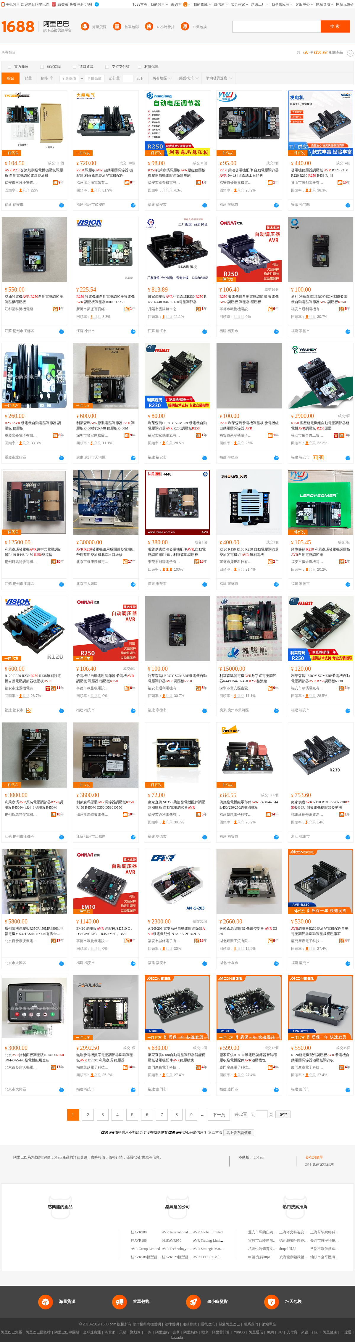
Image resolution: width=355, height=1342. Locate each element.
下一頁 (219, 1114)
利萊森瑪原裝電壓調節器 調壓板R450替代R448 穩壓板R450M (105, 425)
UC (280, 1332)
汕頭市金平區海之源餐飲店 (331, 1257)
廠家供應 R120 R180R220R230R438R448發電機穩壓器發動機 (320, 805)
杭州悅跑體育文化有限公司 (269, 1249)
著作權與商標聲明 (147, 1324)
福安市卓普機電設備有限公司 (164, 183)
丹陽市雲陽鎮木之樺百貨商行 (164, 309)
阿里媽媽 (190, 1332)
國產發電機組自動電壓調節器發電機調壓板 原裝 (320, 425)
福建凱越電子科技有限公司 (236, 814)
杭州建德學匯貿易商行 (307, 814)
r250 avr (258, 1157)
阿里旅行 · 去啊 (167, 1332)
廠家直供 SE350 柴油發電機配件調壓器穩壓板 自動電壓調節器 (176, 805)
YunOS (239, 1332)
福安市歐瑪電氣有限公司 (164, 435)
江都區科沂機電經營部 (21, 309)
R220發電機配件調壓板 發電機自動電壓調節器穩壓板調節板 (320, 1057)
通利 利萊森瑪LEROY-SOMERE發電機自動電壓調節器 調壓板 (319, 299)
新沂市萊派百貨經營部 (92, 309)
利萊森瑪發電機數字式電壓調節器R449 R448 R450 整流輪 (33, 552)
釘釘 (315, 1332)
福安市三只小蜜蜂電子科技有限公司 (21, 183)
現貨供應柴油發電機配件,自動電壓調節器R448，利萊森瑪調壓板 (177, 552)
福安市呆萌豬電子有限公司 (236, 435)
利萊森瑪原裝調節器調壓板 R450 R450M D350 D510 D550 (105, 805)
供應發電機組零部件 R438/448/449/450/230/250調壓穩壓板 (249, 805)
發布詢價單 (314, 1157)
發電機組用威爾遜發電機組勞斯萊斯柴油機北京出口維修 (105, 552)
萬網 (270, 1332)
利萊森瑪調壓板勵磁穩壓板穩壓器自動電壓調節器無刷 (176, 173)
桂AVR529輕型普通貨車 (180, 1257)
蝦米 (205, 1332)
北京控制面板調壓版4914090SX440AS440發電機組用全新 (34, 1057)
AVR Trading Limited (208, 1240)
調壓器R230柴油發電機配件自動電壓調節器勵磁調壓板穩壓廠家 (319, 931)
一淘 (147, 1332)
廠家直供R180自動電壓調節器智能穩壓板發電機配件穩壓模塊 (176, 1057)
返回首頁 (215, 1132)
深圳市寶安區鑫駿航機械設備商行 (92, 435)
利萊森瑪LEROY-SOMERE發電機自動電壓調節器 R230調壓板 (177, 425)
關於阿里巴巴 (229, 1324)
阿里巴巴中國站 (66, 1332)
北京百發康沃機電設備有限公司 (92, 562)
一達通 (346, 1332)
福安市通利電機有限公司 (307, 309)
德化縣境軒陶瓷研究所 (297, 1240)
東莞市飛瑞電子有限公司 (164, 562)
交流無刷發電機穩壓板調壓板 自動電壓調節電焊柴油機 (34, 173)
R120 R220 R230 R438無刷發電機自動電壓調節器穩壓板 (33, 678)
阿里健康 (330, 1332)
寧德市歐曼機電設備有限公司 (236, 309)
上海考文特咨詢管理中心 (298, 1232)
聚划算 (135, 1332)
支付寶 (292, 1332)
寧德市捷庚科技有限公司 (236, 562)
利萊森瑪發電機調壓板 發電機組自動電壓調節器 (249, 425)
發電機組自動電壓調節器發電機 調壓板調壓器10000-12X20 (105, 299)
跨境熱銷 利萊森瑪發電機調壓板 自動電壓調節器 (320, 552)
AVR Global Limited (207, 1232)
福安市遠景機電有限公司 (21, 688)
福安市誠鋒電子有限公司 (164, 941)
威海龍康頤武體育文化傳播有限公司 (307, 1257)
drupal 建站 (287, 1249)
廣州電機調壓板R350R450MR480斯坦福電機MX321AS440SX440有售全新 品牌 (34, 931)
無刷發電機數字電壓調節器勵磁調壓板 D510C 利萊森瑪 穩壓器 (104, 1057)
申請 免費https (259, 1257)
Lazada (177, 1337)
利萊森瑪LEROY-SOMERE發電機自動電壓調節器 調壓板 (177, 678)
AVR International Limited (181, 1232)
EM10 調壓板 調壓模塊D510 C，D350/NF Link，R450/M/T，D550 (104, 931)
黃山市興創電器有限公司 (307, 183)
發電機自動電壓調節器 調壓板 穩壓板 (33, 425)
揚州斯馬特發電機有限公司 (21, 562)
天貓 (122, 1332)
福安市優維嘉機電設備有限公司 (236, 183)
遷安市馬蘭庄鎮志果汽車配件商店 (274, 1232)
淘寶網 (110, 1332)
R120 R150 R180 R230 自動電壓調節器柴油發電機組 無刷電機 (249, 552)
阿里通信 (256, 1332)
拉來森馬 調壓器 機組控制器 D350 (248, 931)
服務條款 (190, 1324)
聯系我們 (251, 1324)
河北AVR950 (171, 1240)
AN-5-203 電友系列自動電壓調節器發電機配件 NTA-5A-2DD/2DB (176, 931)
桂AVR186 (139, 1240)
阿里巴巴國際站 (38, 1332)
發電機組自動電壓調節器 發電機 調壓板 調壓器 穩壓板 (249, 299)
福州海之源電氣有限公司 (92, 183)
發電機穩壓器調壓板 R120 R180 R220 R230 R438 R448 (319, 173)
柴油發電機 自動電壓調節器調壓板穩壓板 (34, 299)
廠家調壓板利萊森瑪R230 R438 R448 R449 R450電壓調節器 (177, 299)
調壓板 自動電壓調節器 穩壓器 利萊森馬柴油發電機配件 (104, 173)
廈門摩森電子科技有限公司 (307, 941)
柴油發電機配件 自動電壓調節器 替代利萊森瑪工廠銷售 (249, 173)
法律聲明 (172, 1324)
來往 (304, 1332)
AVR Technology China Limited (185, 1249)
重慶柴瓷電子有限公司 (21, 435)
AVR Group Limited (145, 1249)
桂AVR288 (139, 1232)
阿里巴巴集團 (11, 1332)
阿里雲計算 (221, 1332)
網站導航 (269, 1324)
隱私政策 (208, 1324)
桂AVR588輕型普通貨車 (149, 1257)
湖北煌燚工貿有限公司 (236, 941)
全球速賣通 (92, 1332)
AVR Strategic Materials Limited (216, 1249)
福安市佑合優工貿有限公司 (307, 435)
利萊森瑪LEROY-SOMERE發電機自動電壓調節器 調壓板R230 (320, 678)
